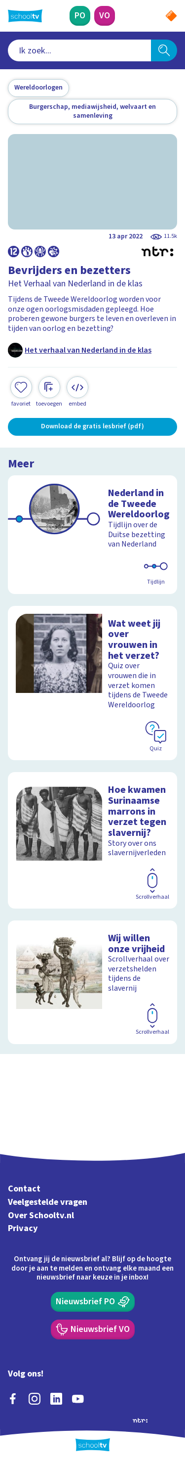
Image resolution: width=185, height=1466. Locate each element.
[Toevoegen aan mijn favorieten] (21, 392)
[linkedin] (56, 1399)
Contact (24, 1189)
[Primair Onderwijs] (80, 16)
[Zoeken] (164, 50)
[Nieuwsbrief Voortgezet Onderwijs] (93, 1329)
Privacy (23, 1228)
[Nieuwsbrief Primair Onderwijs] (93, 1302)
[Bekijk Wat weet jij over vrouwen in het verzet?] (92, 683)
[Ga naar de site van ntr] (140, 1419)
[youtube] (78, 1399)
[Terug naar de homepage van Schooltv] (25, 15)
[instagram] (34, 1399)
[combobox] (79, 50)
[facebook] (13, 1399)
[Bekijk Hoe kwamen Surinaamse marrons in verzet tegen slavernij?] (92, 840)
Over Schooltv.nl (41, 1215)
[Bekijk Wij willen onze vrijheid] (92, 982)
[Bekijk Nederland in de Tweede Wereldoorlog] (92, 534)
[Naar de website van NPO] (171, 16)
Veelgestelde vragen (47, 1202)
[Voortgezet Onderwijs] (104, 16)
